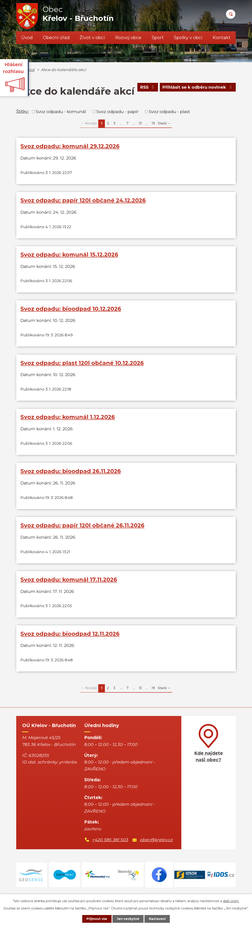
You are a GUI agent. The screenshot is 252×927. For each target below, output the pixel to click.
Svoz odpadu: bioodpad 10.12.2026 (70, 311)
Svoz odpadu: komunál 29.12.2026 (70, 146)
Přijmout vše (95, 919)
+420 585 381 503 (110, 847)
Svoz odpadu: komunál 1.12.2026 (67, 421)
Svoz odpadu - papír (117, 111)
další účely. (231, 901)
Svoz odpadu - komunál (61, 111)
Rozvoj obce (128, 37)
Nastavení (158, 919)
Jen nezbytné (128, 919)
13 (140, 123)
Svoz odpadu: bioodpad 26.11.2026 (70, 476)
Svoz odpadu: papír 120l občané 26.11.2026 (82, 531)
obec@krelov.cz (156, 847)
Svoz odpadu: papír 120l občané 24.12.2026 (83, 201)
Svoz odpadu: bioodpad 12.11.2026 (70, 641)
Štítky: (22, 111)
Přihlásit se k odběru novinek (197, 87)
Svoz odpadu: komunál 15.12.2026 (69, 256)
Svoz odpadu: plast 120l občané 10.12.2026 (82, 366)
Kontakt (222, 37)
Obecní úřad (56, 37)
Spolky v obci (188, 37)
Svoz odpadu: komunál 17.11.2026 (68, 586)
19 (153, 123)
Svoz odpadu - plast (169, 111)
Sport (158, 37)
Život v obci (92, 37)
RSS (146, 87)
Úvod (27, 37)
